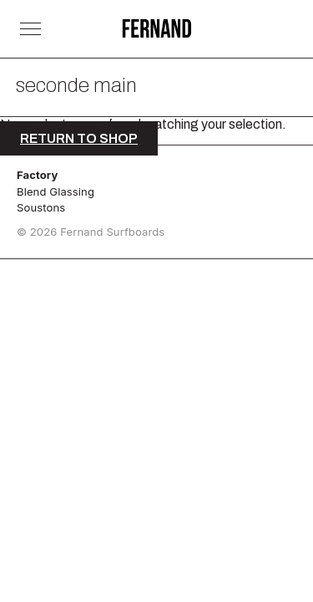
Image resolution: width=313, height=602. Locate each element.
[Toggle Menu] (30, 28)
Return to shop (79, 138)
